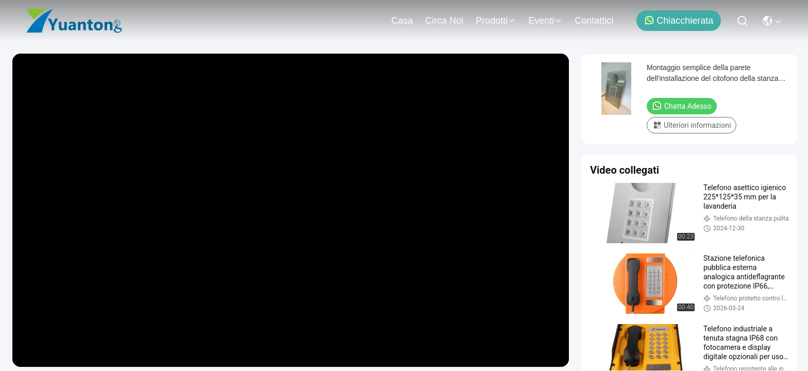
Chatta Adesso (682, 105)
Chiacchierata (678, 20)
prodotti (496, 20)
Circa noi (444, 20)
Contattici (594, 20)
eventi (545, 20)
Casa (402, 20)
